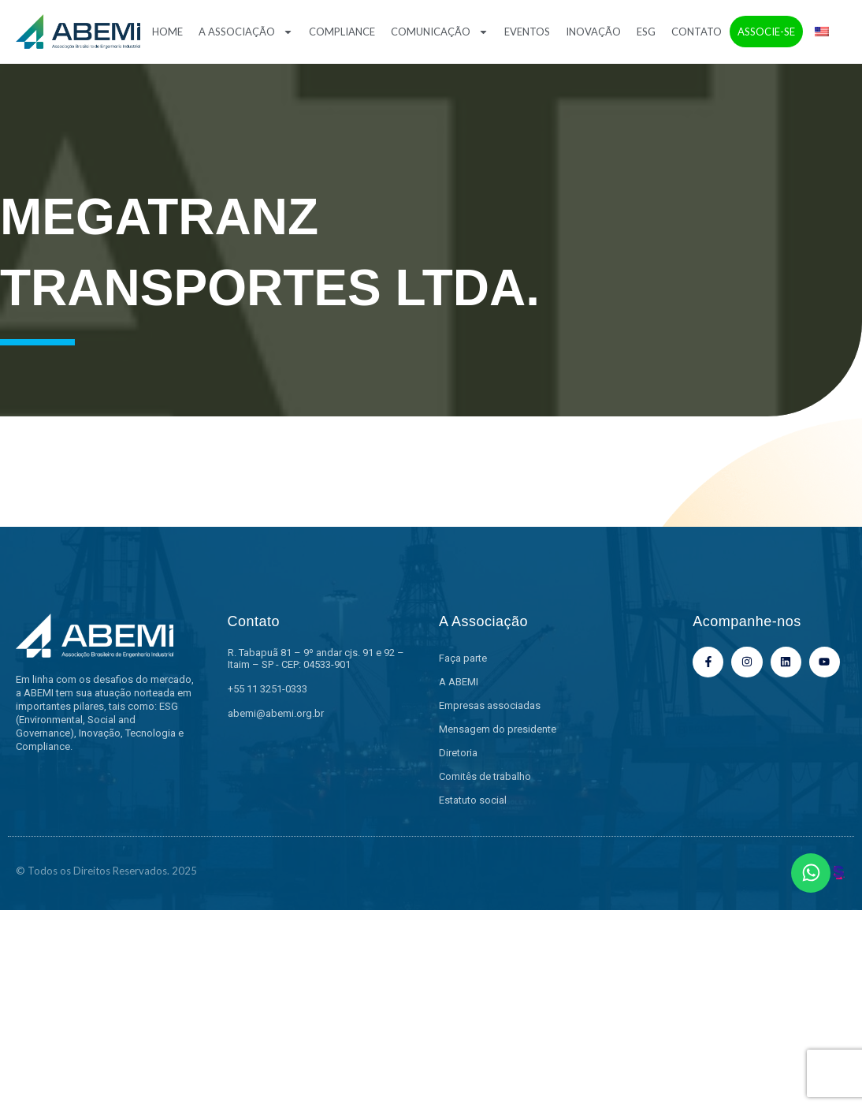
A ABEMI (458, 682)
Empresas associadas (490, 705)
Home (167, 31)
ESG (646, 31)
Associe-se (766, 31)
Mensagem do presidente (497, 729)
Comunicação (440, 32)
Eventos (527, 31)
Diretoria (458, 753)
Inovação (593, 31)
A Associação (246, 32)
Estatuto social (473, 800)
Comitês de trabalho (485, 776)
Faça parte (463, 658)
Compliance (342, 31)
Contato (696, 31)
